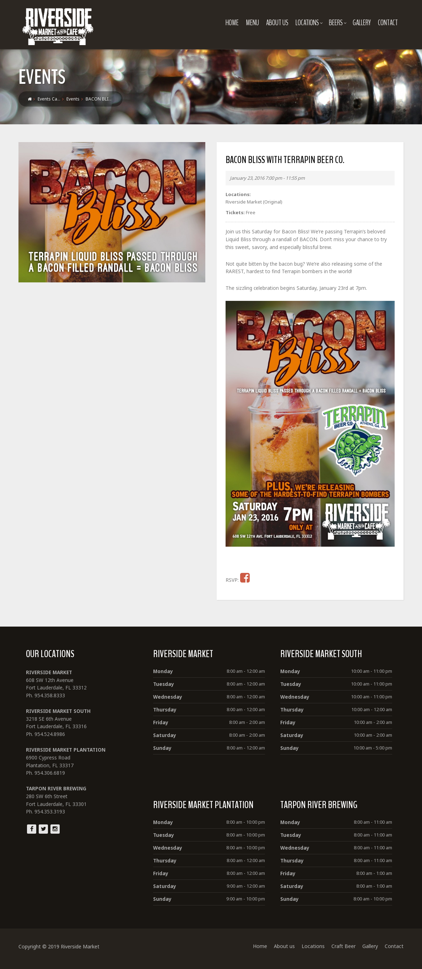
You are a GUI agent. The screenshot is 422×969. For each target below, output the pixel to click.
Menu (253, 23)
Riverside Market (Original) (254, 202)
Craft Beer (345, 951)
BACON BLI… (97, 99)
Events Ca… (47, 99)
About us (278, 23)
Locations (310, 23)
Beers (339, 23)
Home (233, 23)
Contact (389, 23)
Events (71, 99)
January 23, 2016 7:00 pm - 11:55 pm (267, 178)
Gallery (363, 23)
